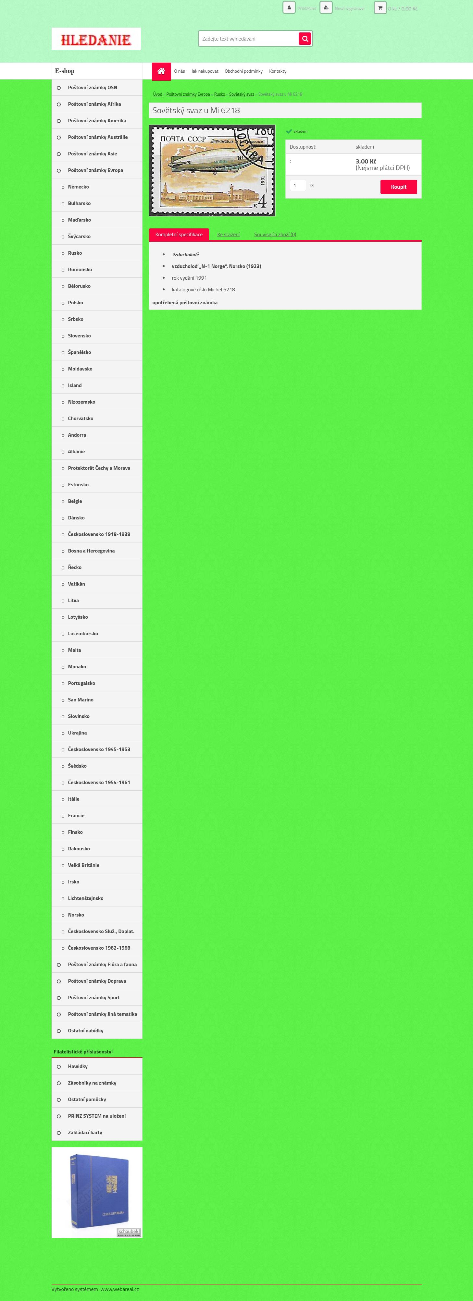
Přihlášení (307, 8)
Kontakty (277, 70)
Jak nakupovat (205, 70)
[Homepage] (163, 71)
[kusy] (298, 185)
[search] (305, 39)
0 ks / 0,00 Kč (402, 8)
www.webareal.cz (119, 1289)
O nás (179, 70)
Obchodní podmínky (244, 70)
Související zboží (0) (275, 234)
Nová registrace (349, 8)
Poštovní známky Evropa (188, 94)
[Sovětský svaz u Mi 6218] (212, 127)
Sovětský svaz (241, 94)
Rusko (219, 94)
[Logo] (96, 38)
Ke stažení (228, 234)
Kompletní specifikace (179, 234)
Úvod (157, 94)
